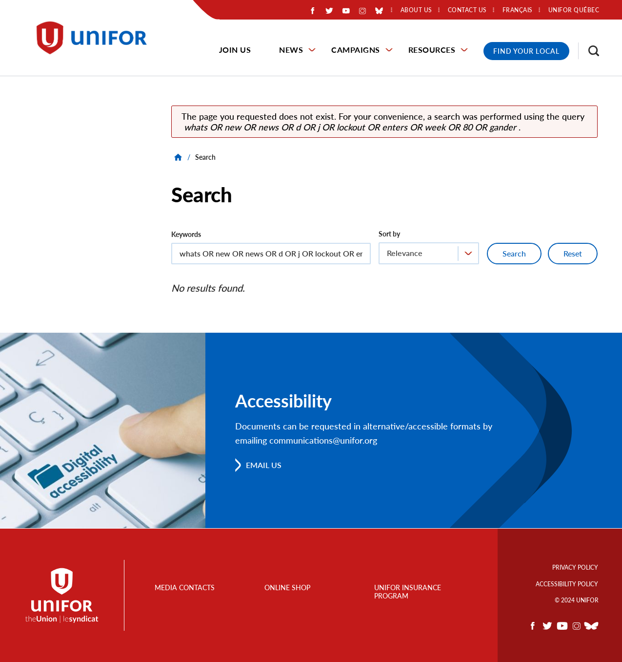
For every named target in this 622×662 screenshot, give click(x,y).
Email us (263, 465)
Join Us (235, 49)
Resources (432, 49)
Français (517, 10)
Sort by (389, 234)
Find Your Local (526, 51)
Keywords (186, 234)
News (291, 49)
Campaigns (355, 49)
